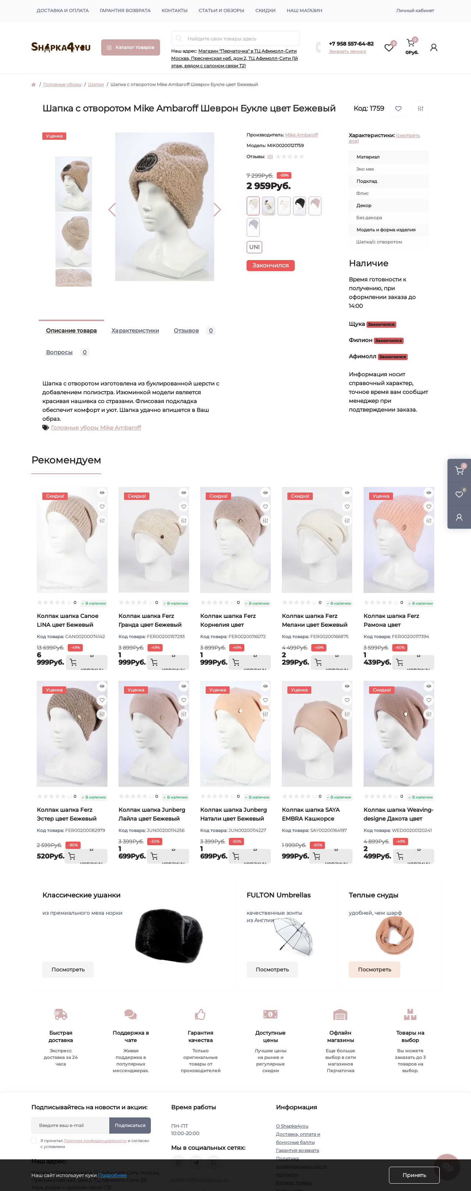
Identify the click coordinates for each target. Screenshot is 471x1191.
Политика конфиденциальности (95, 1140)
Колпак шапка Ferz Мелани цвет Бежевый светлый (314, 624)
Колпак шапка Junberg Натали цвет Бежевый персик (233, 818)
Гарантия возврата (125, 10)
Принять (414, 1175)
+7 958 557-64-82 (351, 43)
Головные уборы (62, 84)
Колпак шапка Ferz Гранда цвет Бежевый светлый (149, 624)
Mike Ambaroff (301, 135)
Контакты (175, 10)
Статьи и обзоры (221, 10)
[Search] (179, 38)
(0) (270, 156)
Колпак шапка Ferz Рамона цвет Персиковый (391, 624)
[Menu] (130, 47)
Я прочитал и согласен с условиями (94, 1143)
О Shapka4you (292, 1126)
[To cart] (86, 662)
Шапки (96, 84)
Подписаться (130, 1125)
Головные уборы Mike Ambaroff (96, 427)
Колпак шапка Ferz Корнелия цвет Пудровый (228, 624)
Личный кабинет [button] (415, 10)
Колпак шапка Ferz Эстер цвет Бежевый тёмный (66, 818)
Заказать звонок (347, 51)
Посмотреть (68, 969)
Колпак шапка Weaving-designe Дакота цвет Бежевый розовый (398, 818)
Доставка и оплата (63, 10)
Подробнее (112, 1175)
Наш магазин (304, 10)
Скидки (265, 10)
